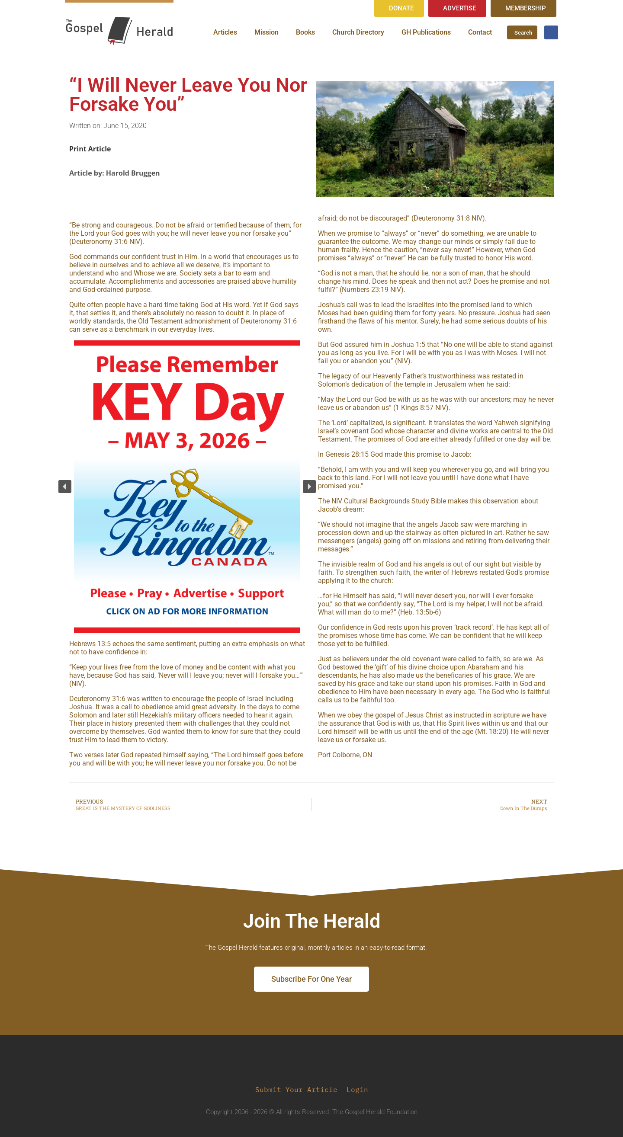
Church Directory (358, 32)
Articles (225, 32)
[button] (64, 486)
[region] (187, 486)
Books (305, 32)
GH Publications (426, 32)
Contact (480, 32)
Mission (266, 32)
